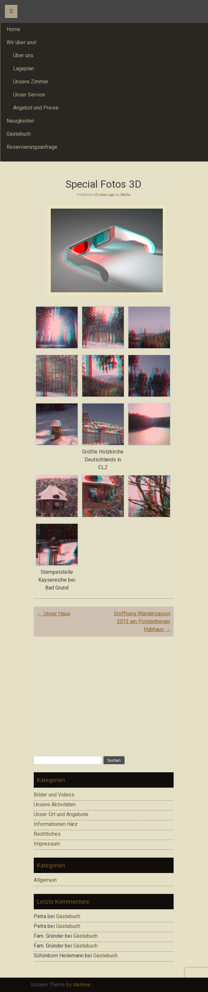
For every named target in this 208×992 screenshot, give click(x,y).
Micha (125, 195)
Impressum (47, 844)
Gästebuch (68, 916)
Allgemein (45, 880)
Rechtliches (47, 834)
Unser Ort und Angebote (61, 814)
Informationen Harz (56, 824)
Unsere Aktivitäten (55, 804)
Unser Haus (53, 613)
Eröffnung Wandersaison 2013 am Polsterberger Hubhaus (142, 621)
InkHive (81, 985)
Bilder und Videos (54, 795)
